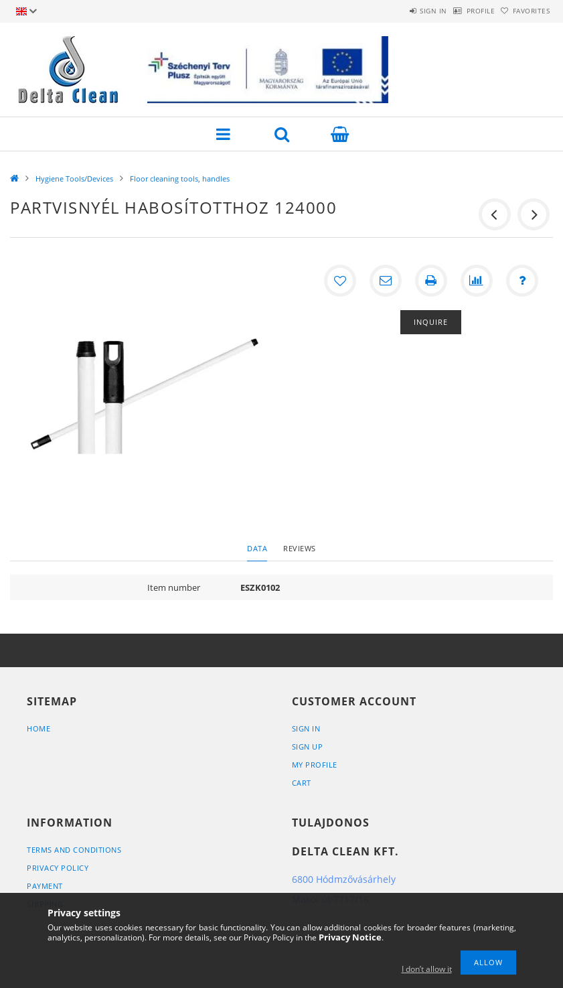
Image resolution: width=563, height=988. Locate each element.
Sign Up (307, 747)
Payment (45, 886)
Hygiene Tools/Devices (74, 178)
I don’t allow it (427, 969)
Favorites (524, 10)
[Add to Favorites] (340, 281)
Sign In (306, 728)
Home (38, 728)
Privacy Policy (57, 868)
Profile (459, 10)
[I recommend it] (386, 281)
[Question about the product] (522, 281)
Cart (301, 783)
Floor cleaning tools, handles (180, 178)
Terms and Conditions (74, 850)
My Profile (314, 765)
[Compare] (477, 281)
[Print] (431, 281)
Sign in (398, 10)
